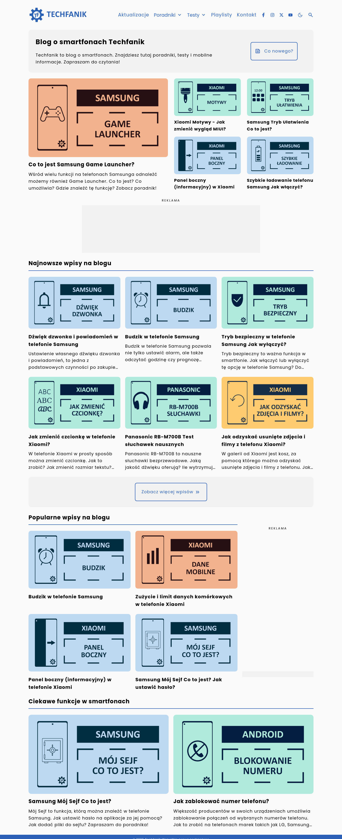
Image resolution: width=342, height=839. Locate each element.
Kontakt (246, 15)
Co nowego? (274, 51)
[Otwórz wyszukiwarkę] (311, 15)
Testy (196, 15)
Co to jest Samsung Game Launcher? (81, 164)
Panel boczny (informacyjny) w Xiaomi (204, 183)
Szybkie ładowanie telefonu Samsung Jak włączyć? (280, 183)
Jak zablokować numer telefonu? (221, 801)
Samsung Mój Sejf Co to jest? (69, 801)
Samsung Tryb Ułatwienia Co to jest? (278, 125)
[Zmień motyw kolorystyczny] (300, 15)
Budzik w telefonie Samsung (162, 336)
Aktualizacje (133, 15)
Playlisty (221, 15)
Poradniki (167, 15)
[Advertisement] (171, 229)
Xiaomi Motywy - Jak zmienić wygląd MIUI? (200, 125)
